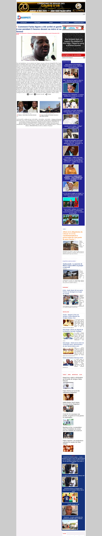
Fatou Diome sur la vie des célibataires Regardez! (71, 391)
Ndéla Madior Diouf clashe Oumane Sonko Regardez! (71, 403)
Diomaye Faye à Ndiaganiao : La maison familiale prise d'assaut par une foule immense (73, 96)
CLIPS (80, 374)
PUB (58, 124)
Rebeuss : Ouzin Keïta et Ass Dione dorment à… (26, 116)
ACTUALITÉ (24, 22)
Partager (48, 94)
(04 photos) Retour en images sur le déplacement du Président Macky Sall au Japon (73, 490)
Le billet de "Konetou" (47, 125)
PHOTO (49, 121)
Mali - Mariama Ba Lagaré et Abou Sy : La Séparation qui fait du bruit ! (73, 81)
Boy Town (22, 120)
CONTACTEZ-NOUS (79, 22)
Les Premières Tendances (25, 121)
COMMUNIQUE (41, 123)
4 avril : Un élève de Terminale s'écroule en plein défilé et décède (49, 116)
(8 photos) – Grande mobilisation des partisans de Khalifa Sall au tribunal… (73, 517)
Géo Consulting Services (30, 120)
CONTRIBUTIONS (32, 123)
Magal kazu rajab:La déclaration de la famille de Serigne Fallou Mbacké (73, 379)
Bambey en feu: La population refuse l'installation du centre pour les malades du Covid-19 (72, 429)
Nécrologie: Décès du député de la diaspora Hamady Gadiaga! (73, 330)
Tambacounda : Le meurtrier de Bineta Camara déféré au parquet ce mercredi (73, 265)
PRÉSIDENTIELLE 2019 (36, 125)
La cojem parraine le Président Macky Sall (73, 475)
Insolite (37, 124)
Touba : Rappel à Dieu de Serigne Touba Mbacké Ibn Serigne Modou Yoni (71, 316)
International (34, 121)
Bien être (42, 124)
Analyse (33, 124)
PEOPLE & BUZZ (64, 22)
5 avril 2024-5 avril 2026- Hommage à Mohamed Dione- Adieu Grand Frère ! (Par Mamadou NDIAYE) (73, 112)
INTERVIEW (20, 124)
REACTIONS (40, 120)
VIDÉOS (48, 123)
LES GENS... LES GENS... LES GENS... (41, 119)
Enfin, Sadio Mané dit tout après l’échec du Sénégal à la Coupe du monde (73, 292)
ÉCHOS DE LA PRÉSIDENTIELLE (52, 120)
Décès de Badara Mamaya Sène (73, 358)
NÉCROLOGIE (27, 124)
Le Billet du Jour (27, 119)
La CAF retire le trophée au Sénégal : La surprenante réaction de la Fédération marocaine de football (73, 195)
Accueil (30, 94)
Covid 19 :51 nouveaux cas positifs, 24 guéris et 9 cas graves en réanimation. (73, 415)
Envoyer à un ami (39, 94)
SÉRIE (69, 374)
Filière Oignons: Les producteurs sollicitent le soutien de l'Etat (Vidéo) (73, 442)
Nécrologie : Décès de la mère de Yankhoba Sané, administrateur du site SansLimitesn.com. (73, 344)
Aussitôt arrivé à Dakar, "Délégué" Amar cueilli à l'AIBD (73, 126)
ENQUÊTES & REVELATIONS (69, 261)
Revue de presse (54, 123)
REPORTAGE (75, 374)
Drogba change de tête (73, 504)
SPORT (51, 22)
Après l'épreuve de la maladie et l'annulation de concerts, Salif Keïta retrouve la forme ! (73, 66)
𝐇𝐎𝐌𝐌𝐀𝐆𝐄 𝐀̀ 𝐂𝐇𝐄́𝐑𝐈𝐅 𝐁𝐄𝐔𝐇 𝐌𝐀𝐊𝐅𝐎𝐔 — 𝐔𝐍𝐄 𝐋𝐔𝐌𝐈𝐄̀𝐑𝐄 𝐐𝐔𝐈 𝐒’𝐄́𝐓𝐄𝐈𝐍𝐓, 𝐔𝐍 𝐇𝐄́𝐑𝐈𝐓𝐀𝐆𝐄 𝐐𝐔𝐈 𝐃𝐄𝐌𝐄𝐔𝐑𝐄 (73, 178)
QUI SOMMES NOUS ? (50, 124)
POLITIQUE (37, 22)
